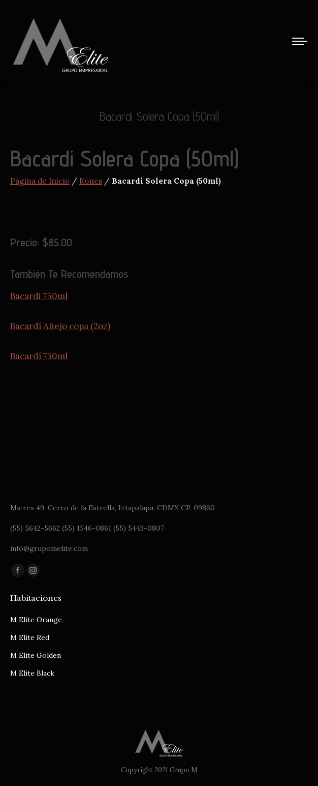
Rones (90, 181)
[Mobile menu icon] (300, 41)
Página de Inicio (40, 181)
